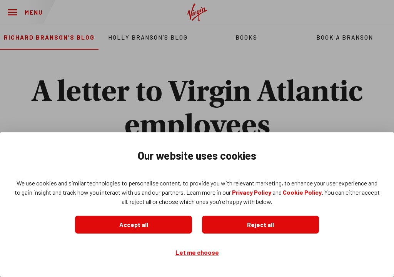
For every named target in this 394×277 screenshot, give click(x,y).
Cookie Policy (302, 192)
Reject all (260, 224)
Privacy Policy (251, 192)
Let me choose (197, 252)
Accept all (133, 224)
